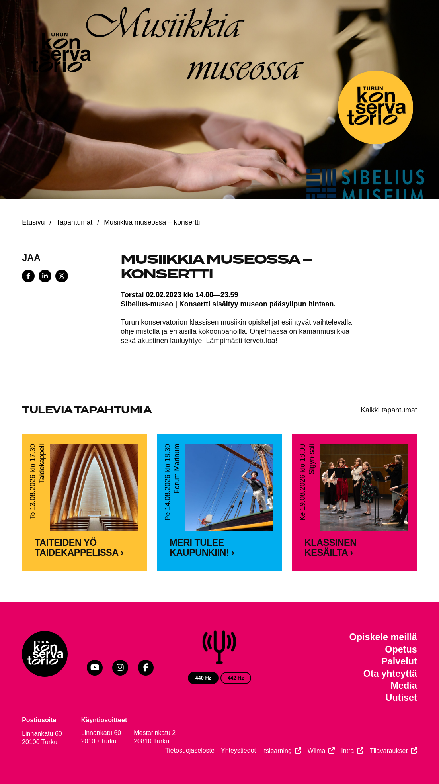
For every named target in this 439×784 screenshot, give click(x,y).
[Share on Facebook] (28, 276)
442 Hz (236, 678)
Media (404, 685)
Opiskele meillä (383, 637)
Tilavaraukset (389, 750)
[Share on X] (61, 276)
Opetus (401, 649)
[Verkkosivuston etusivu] (60, 54)
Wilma (316, 750)
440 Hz (203, 678)
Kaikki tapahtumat (389, 410)
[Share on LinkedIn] (45, 276)
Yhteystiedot (238, 750)
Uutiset (401, 697)
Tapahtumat (74, 222)
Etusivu (33, 222)
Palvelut (399, 661)
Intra (347, 750)
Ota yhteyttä (390, 673)
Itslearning (277, 750)
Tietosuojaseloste (190, 750)
